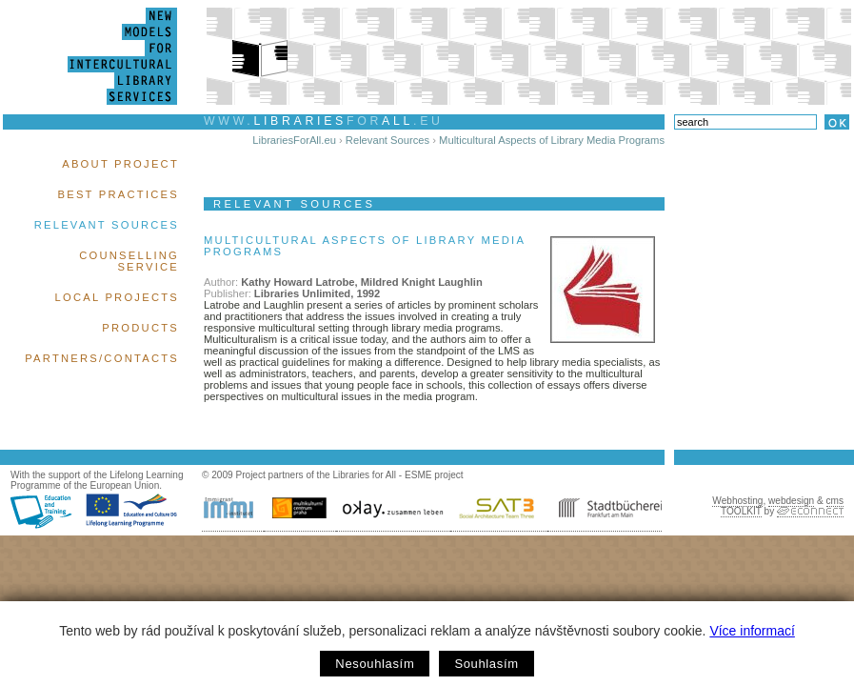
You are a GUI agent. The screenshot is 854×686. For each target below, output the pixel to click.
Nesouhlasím (374, 663)
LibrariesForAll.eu (294, 140)
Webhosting (737, 500)
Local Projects (117, 297)
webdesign (791, 500)
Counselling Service (129, 261)
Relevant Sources (106, 225)
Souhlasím (486, 663)
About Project (120, 164)
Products (140, 327)
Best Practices (118, 194)
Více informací (751, 630)
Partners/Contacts (102, 358)
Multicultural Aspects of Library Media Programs (552, 140)
